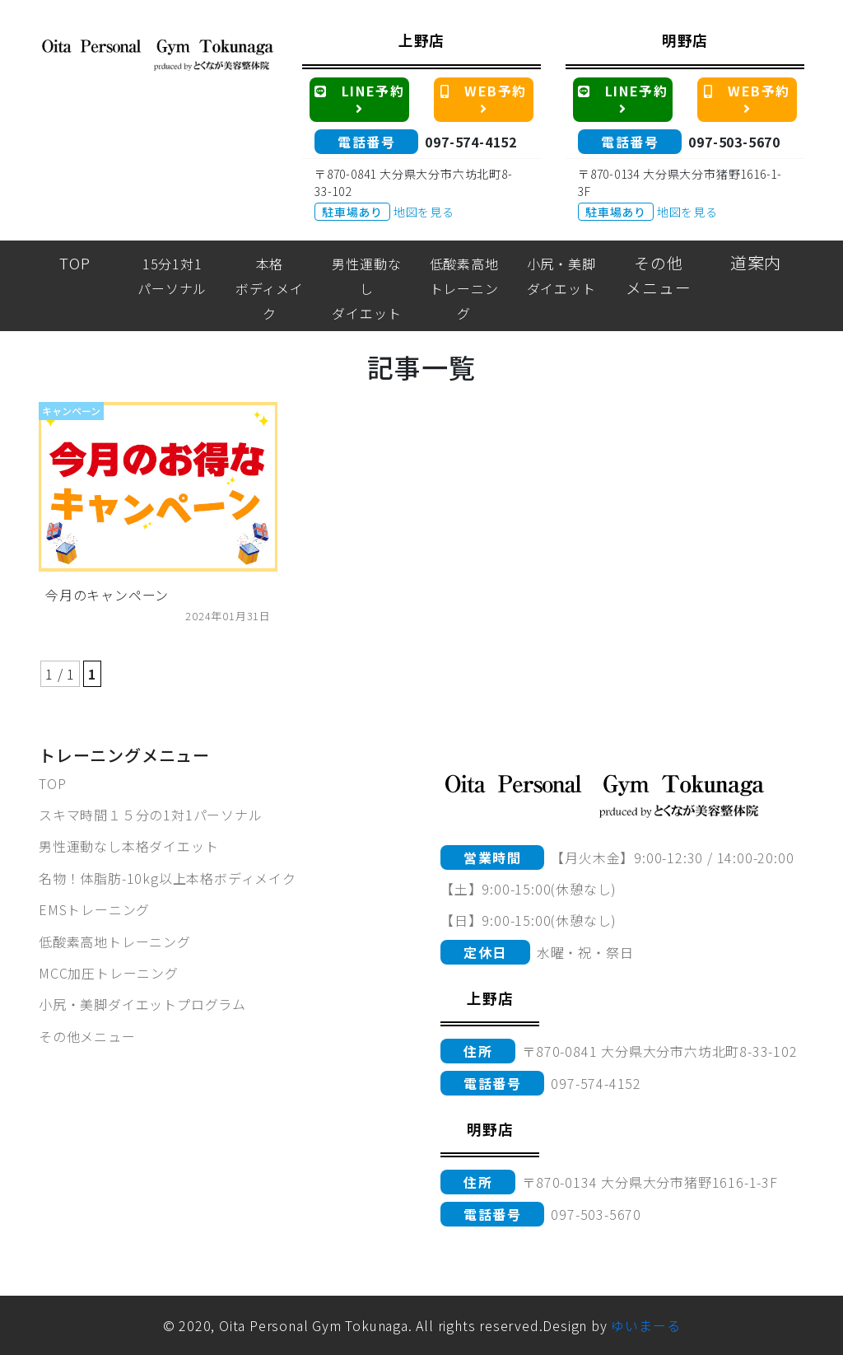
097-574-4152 (471, 142)
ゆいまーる (645, 1325)
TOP (52, 783)
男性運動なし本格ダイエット (128, 846)
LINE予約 (361, 98)
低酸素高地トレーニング (115, 941)
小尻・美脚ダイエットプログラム (142, 1004)
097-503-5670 (734, 142)
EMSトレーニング (94, 909)
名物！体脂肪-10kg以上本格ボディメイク (167, 878)
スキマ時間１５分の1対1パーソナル (151, 815)
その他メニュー (87, 1036)
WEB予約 (486, 98)
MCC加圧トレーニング (109, 973)
